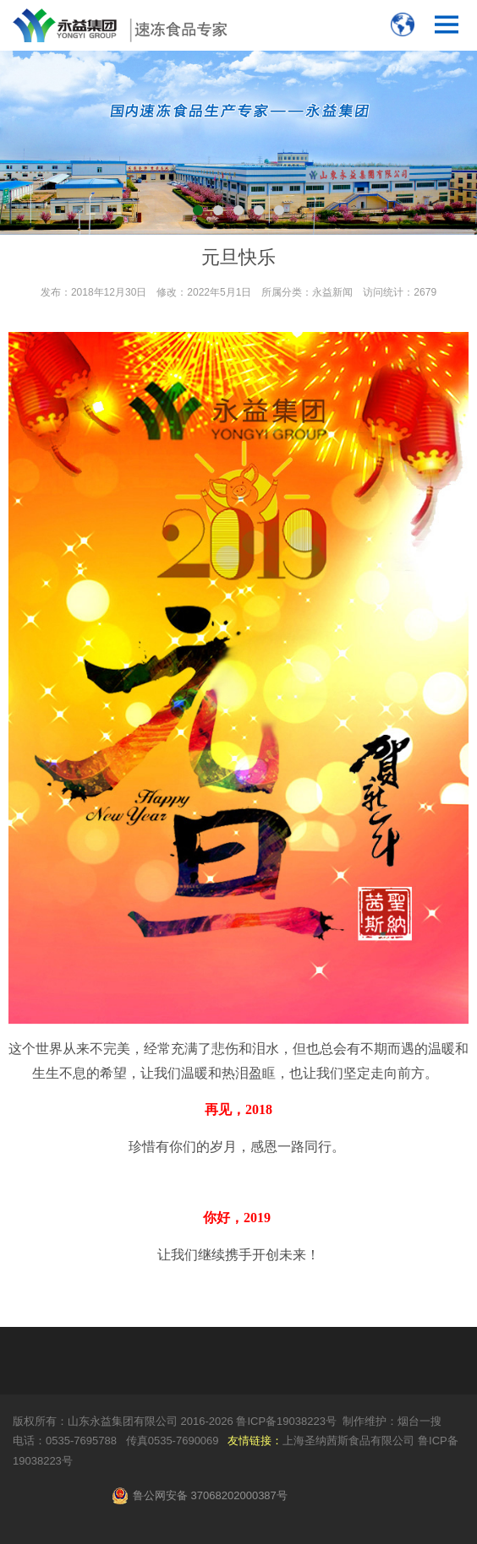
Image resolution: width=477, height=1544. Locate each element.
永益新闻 (332, 292)
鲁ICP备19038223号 (286, 1421)
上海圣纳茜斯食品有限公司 (348, 1440)
